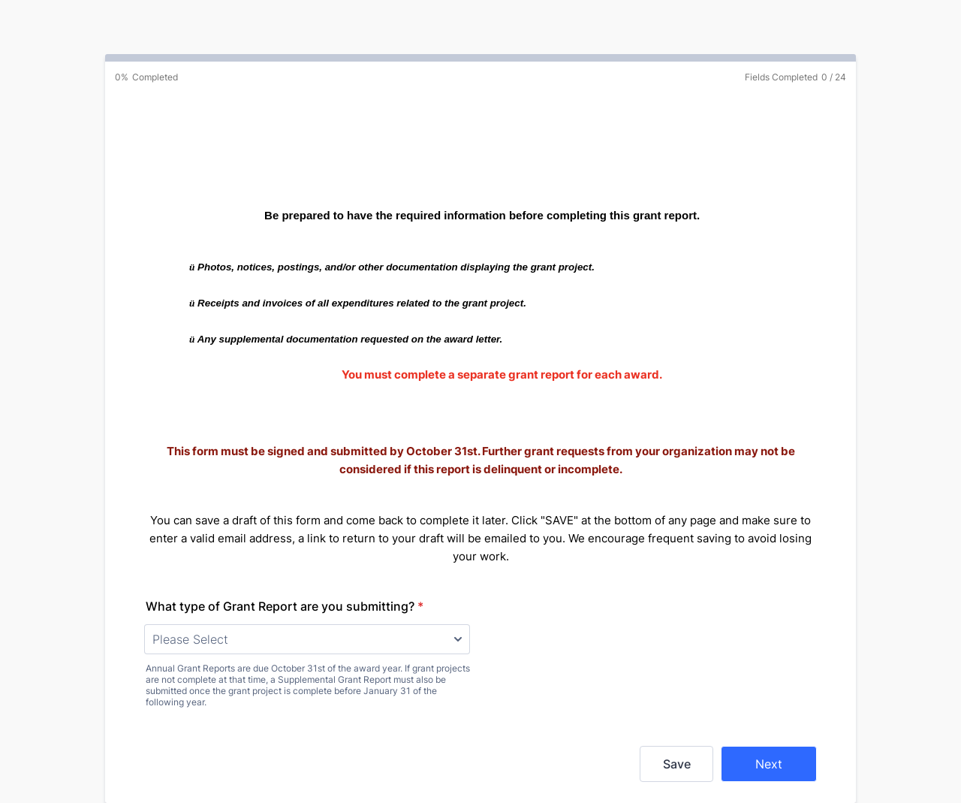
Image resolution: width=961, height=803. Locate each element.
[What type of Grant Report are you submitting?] (307, 639)
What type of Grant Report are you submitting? (284, 606)
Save (677, 763)
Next (768, 763)
